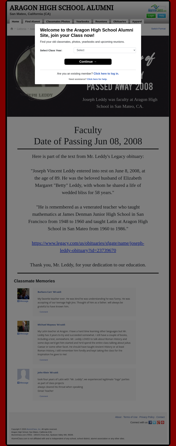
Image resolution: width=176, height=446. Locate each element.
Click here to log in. (106, 73)
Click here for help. (97, 79)
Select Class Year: (51, 50)
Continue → (88, 61)
